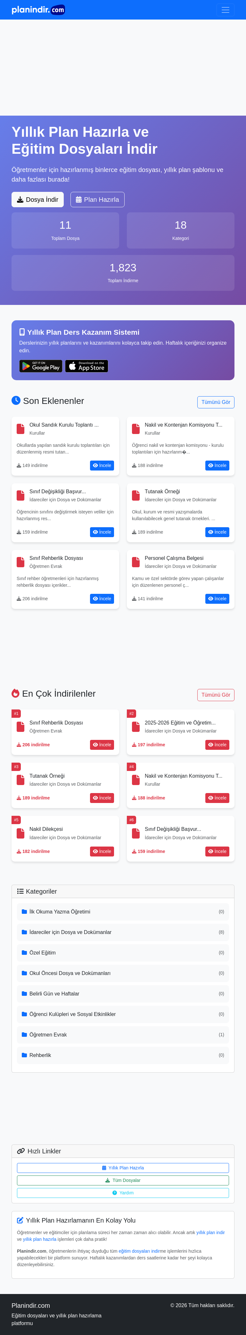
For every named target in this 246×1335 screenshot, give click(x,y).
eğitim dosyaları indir (139, 1251)
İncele (102, 465)
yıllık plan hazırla (39, 1239)
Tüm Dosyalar (122, 1180)
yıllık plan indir (210, 1232)
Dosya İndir (37, 199)
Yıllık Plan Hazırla (123, 1167)
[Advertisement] (123, 67)
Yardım (123, 1192)
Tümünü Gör (215, 402)
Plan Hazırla (97, 199)
